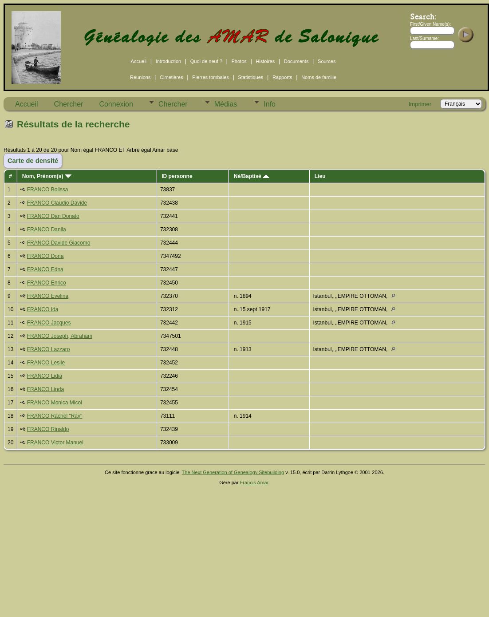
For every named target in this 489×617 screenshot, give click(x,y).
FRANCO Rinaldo (48, 429)
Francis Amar (254, 482)
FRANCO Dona (45, 256)
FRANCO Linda (45, 389)
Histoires (265, 61)
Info (270, 104)
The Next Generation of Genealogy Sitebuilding (233, 472)
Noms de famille (318, 77)
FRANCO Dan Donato (53, 216)
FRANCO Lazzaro (48, 349)
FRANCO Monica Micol (54, 402)
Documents (296, 61)
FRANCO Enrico (46, 283)
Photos (239, 61)
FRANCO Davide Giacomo (59, 243)
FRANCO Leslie (46, 363)
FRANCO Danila (46, 229)
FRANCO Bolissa (47, 189)
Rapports (282, 77)
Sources (326, 61)
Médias (225, 104)
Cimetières (171, 77)
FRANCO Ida (43, 309)
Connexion (116, 104)
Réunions (140, 77)
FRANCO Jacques (49, 323)
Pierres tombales (210, 77)
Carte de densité (33, 160)
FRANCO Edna (45, 269)
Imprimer (420, 104)
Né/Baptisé (251, 176)
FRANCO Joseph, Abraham (59, 336)
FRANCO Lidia (44, 376)
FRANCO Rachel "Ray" (55, 416)
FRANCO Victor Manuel (55, 442)
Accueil (138, 61)
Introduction (168, 61)
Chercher (68, 104)
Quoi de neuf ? (206, 61)
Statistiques (250, 77)
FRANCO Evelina (47, 296)
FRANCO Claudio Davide (57, 203)
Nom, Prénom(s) (46, 176)
